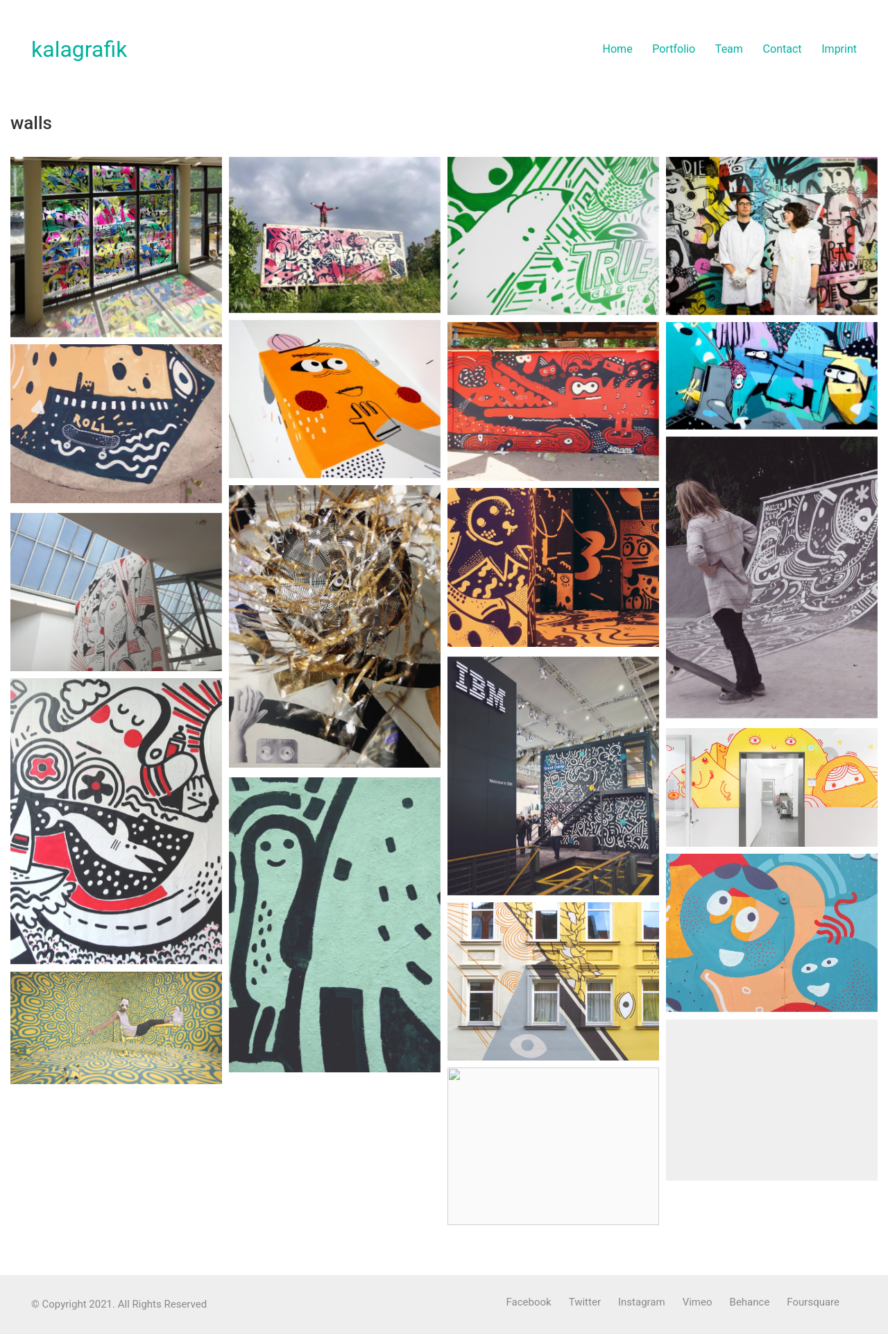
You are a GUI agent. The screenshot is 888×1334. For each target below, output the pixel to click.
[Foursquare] (813, 1303)
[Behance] (750, 1303)
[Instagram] (641, 1303)
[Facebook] (529, 1303)
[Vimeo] (697, 1303)
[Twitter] (585, 1303)
